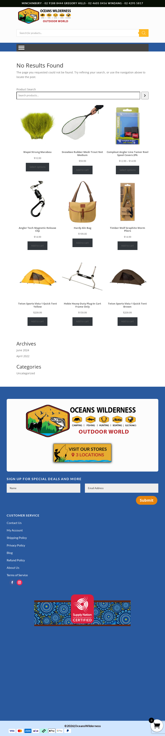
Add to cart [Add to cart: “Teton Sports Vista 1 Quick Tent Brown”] (127, 321)
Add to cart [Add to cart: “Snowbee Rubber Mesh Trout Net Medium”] (82, 170)
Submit (147, 500)
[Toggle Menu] (21, 47)
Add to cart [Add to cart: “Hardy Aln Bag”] (82, 242)
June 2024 (22, 350)
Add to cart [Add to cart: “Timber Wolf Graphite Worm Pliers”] (127, 245)
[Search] (144, 33)
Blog (10, 552)
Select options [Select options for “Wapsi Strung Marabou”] (37, 167)
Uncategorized (25, 373)
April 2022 (22, 356)
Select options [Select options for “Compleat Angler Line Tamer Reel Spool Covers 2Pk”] (127, 170)
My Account (15, 530)
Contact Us (14, 523)
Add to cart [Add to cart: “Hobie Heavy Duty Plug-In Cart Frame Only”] (82, 321)
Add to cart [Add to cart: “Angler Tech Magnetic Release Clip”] (37, 245)
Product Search (26, 89)
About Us (13, 567)
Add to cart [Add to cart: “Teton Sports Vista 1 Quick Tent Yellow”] (37, 321)
